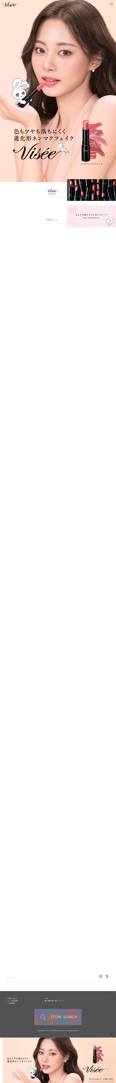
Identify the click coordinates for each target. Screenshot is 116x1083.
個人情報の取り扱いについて (54, 1001)
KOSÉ (46, 998)
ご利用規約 (11, 1003)
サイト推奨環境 (13, 1001)
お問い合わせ (12, 998)
